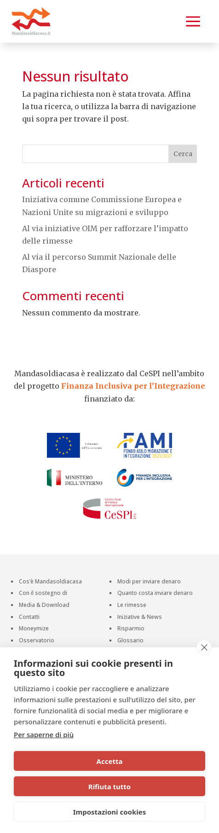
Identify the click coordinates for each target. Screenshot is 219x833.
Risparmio (130, 629)
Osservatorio (36, 641)
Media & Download (44, 606)
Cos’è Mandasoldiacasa (50, 582)
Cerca (182, 154)
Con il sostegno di (43, 594)
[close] (204, 647)
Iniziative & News (139, 618)
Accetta (110, 761)
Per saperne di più (44, 734)
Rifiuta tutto (109, 786)
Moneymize (34, 629)
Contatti (29, 618)
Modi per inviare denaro (149, 582)
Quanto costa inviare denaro (155, 594)
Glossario (130, 641)
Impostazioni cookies (109, 811)
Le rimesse (131, 606)
